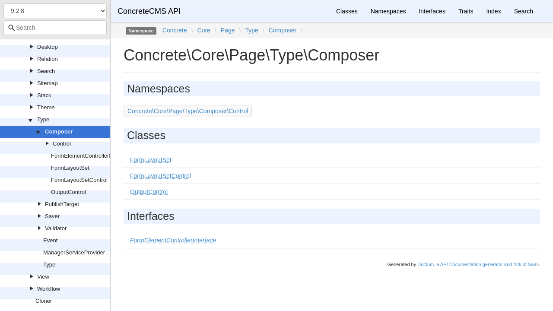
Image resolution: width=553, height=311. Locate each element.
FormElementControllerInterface (91, 155)
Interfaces (432, 11)
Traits (465, 11)
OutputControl (68, 192)
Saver (52, 216)
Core (203, 30)
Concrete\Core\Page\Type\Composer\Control (187, 111)
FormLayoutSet (70, 168)
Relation (47, 59)
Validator (56, 228)
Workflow (48, 289)
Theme (45, 107)
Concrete (174, 30)
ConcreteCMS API (149, 11)
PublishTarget (62, 204)
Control (62, 143)
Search (46, 71)
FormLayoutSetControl (79, 180)
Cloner (43, 301)
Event (50, 240)
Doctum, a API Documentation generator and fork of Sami (478, 264)
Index (493, 11)
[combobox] (55, 27)
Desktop (47, 47)
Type (43, 119)
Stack (44, 95)
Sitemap (47, 83)
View (43, 276)
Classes (347, 11)
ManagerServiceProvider (74, 252)
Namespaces (388, 11)
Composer (59, 131)
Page (228, 30)
